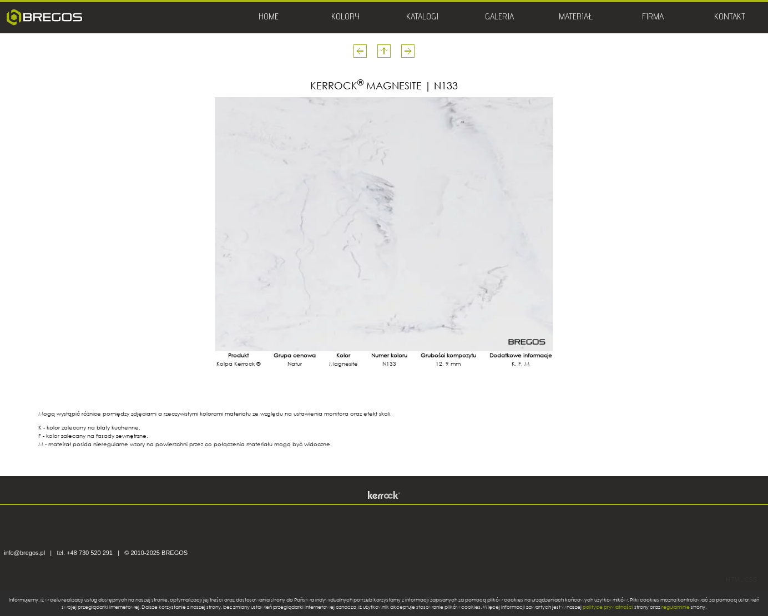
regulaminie (675, 606)
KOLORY (345, 17)
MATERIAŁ (576, 17)
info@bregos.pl (24, 552)
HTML (734, 579)
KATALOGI (422, 17)
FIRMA (653, 17)
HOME (269, 17)
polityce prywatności (608, 606)
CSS (750, 579)
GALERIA (499, 17)
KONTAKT (729, 17)
